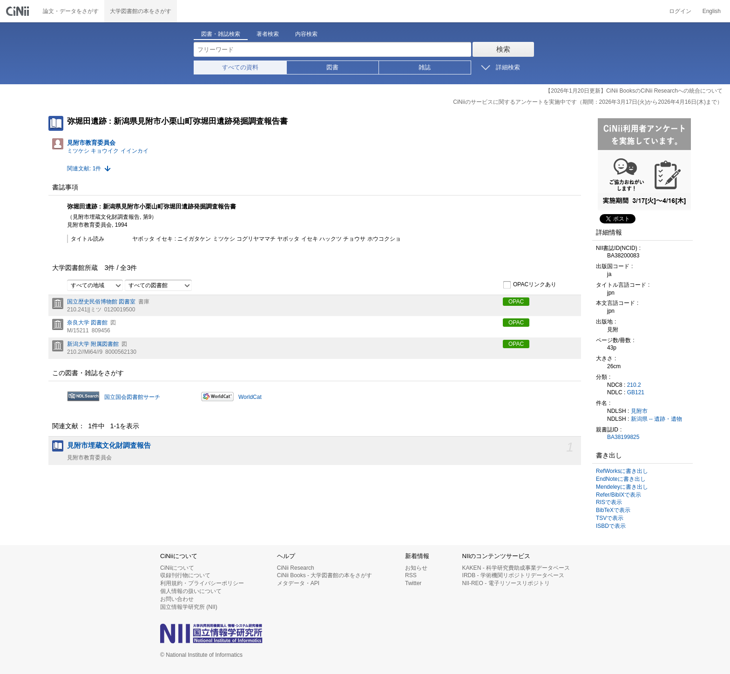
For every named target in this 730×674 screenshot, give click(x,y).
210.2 (634, 385)
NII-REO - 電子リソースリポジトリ (506, 583)
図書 (332, 67)
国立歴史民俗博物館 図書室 (101, 301)
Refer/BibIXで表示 (618, 495)
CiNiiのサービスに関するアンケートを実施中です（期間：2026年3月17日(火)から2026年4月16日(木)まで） (588, 102)
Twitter (413, 583)
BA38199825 (623, 437)
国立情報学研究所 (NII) (188, 607)
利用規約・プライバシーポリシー (202, 583)
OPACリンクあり (529, 285)
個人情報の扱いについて (191, 591)
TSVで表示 (609, 518)
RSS (411, 575)
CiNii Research (295, 568)
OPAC (516, 301)
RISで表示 (609, 502)
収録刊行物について (185, 575)
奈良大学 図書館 (87, 322)
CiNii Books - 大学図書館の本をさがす (324, 575)
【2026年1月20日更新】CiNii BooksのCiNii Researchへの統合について (634, 91)
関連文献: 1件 (84, 168)
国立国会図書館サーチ (132, 397)
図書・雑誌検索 (220, 34)
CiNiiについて (177, 568)
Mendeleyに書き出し (622, 487)
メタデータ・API (298, 583)
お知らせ (416, 568)
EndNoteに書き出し (621, 479)
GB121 (635, 392)
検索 (503, 49)
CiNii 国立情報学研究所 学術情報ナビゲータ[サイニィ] (18, 11)
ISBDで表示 (611, 526)
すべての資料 (240, 67)
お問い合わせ (177, 599)
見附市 (639, 411)
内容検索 (306, 34)
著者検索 (268, 34)
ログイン (680, 11)
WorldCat (250, 397)
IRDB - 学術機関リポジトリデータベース (513, 575)
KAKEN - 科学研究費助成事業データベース (516, 568)
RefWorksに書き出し (622, 471)
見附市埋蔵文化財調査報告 (109, 445)
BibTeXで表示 (613, 510)
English (712, 11)
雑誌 (425, 67)
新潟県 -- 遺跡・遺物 (657, 419)
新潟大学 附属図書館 (93, 344)
